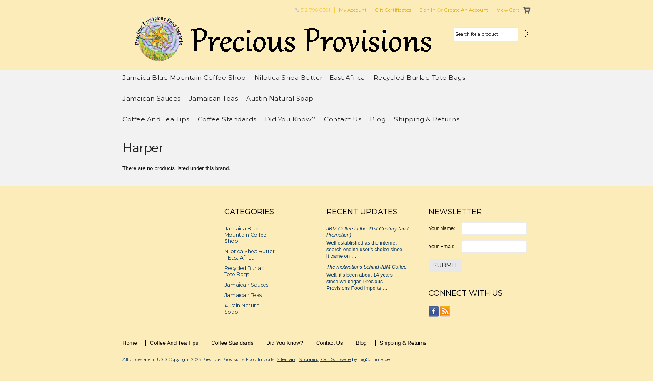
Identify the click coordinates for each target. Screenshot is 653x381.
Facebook (434, 311)
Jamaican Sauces (151, 98)
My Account (353, 10)
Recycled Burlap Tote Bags (420, 78)
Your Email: (441, 247)
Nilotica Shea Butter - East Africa (309, 78)
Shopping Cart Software (325, 359)
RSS (445, 311)
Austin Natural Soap (280, 98)
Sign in (427, 10)
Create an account (466, 10)
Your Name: (442, 228)
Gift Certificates (393, 10)
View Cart (508, 10)
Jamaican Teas (213, 98)
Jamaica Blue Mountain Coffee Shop (184, 78)
